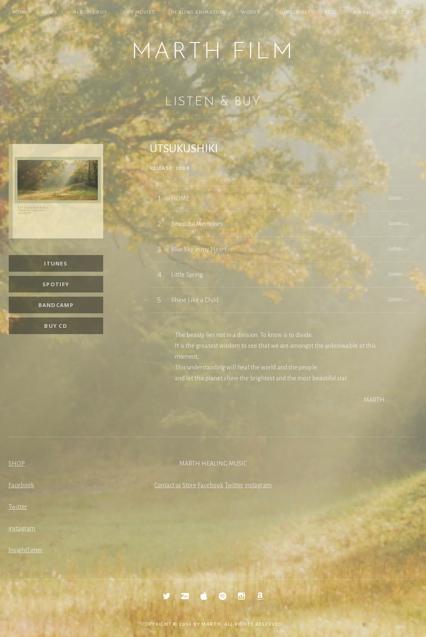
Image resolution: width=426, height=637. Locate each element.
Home (19, 12)
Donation (400, 12)
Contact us (167, 485)
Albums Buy (90, 12)
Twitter (17, 506)
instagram (21, 528)
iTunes (55, 263)
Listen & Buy (213, 102)
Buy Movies (139, 12)
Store (189, 485)
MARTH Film (213, 52)
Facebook (21, 485)
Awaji (362, 12)
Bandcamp (56, 305)
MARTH (211, 624)
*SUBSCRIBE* (293, 12)
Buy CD (55, 326)
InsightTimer (25, 550)
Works (250, 12)
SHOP (16, 463)
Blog (330, 12)
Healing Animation (198, 12)
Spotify (55, 284)
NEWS (49, 12)
